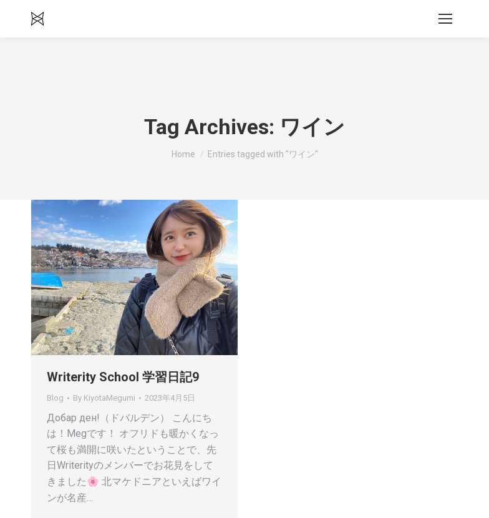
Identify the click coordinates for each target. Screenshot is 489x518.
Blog (55, 398)
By (104, 398)
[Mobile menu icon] (445, 18)
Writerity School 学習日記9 (123, 376)
